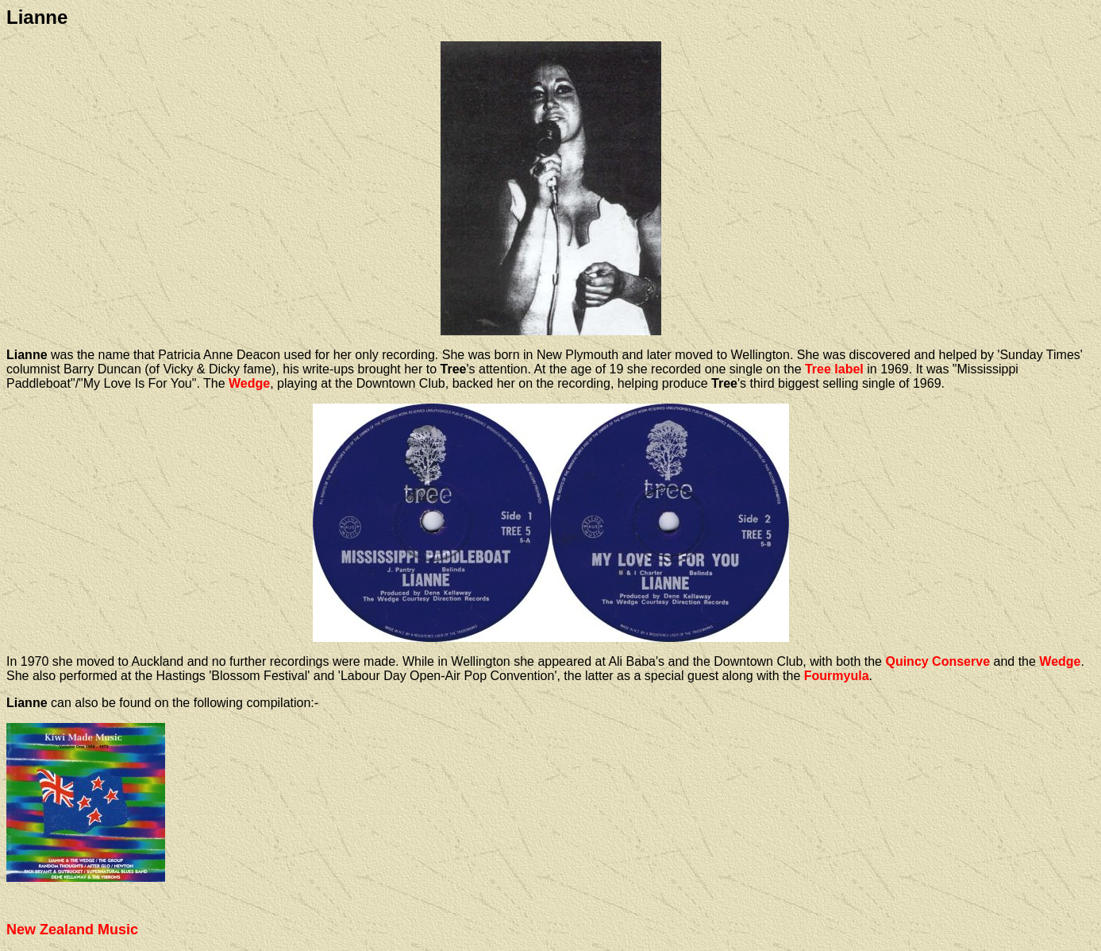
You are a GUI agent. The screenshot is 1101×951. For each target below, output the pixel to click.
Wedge (249, 383)
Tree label (834, 369)
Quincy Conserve (937, 661)
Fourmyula (836, 675)
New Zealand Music (72, 929)
